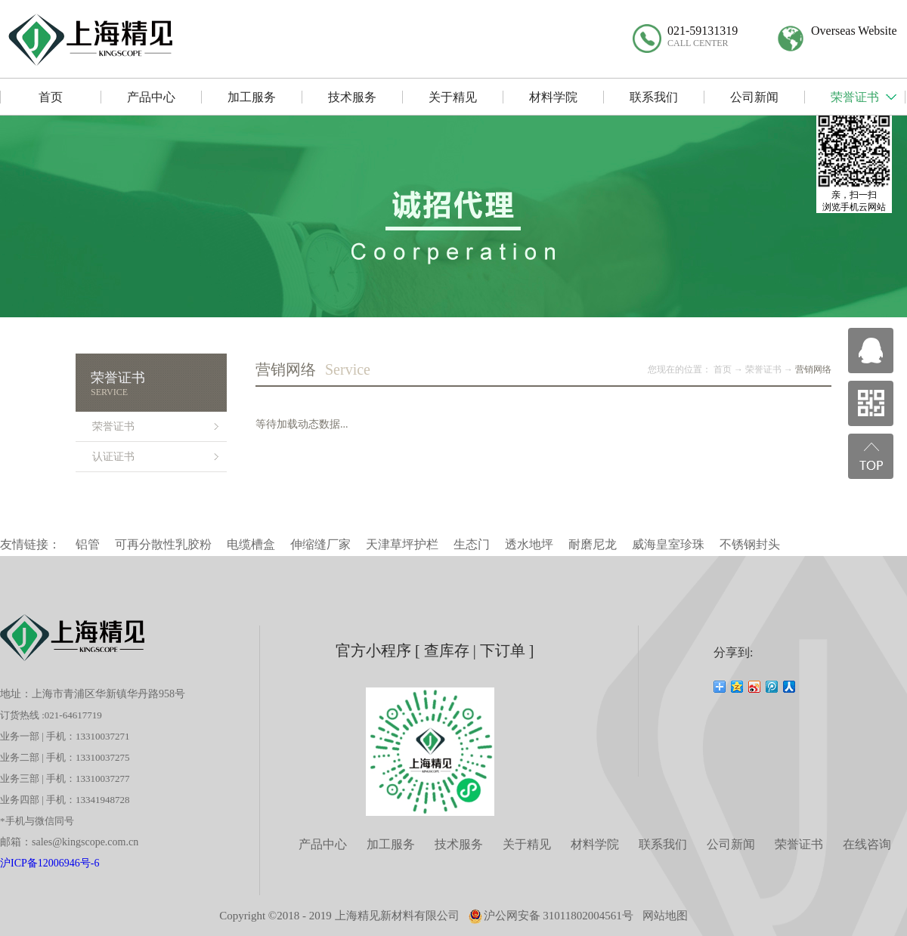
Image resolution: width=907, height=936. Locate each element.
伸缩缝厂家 (320, 544)
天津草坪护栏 (402, 544)
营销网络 (813, 369)
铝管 (88, 544)
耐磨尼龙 (592, 544)
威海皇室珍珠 (668, 544)
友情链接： (30, 544)
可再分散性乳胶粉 (163, 544)
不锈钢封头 (750, 544)
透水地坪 (529, 544)
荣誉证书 (763, 369)
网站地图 (665, 916)
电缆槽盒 (251, 544)
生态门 (472, 544)
